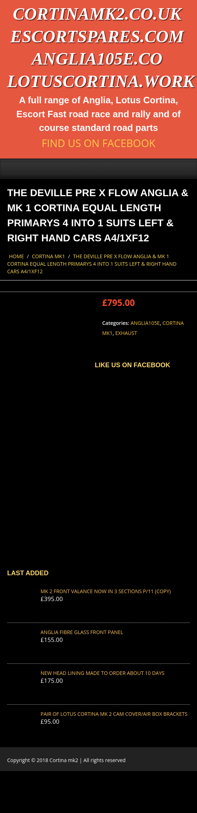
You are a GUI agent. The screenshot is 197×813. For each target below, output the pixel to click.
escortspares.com (97, 36)
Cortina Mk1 (48, 256)
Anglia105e (145, 323)
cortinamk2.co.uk (97, 13)
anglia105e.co (97, 58)
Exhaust (126, 333)
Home (16, 256)
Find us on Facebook (98, 143)
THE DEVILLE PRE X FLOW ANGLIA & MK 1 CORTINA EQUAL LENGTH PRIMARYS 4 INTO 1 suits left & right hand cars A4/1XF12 (92, 264)
